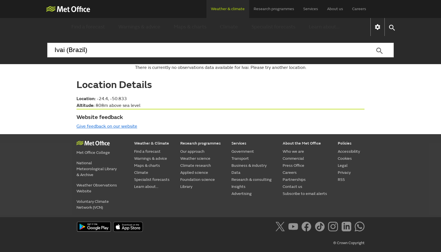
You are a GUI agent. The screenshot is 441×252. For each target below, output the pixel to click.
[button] (392, 27)
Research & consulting (251, 179)
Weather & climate (228, 8)
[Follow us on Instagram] (334, 227)
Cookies (345, 158)
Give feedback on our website (106, 126)
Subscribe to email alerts (305, 193)
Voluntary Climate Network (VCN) (92, 204)
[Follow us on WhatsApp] (359, 227)
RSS (341, 179)
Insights (238, 186)
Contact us (292, 186)
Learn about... (324, 27)
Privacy (344, 172)
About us (335, 8)
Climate (229, 27)
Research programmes (274, 8)
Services (310, 8)
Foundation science (197, 179)
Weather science (195, 158)
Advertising (241, 193)
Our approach (192, 151)
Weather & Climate (151, 143)
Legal (343, 165)
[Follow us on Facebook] (308, 227)
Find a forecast (88, 27)
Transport (240, 158)
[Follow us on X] (281, 227)
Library (186, 186)
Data (235, 172)
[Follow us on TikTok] (321, 227)
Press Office (293, 165)
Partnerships (294, 179)
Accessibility (349, 151)
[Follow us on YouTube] (294, 227)
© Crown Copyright (348, 243)
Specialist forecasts (273, 27)
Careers (359, 8)
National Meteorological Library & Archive (96, 169)
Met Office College (93, 152)
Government (242, 151)
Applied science (194, 172)
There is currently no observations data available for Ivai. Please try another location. (220, 67)
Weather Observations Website (96, 188)
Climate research (195, 165)
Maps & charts (190, 27)
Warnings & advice (139, 27)
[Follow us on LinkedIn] (347, 227)
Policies (345, 143)
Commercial (293, 158)
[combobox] (206, 50)
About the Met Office (302, 143)
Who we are (293, 151)
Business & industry (249, 165)
